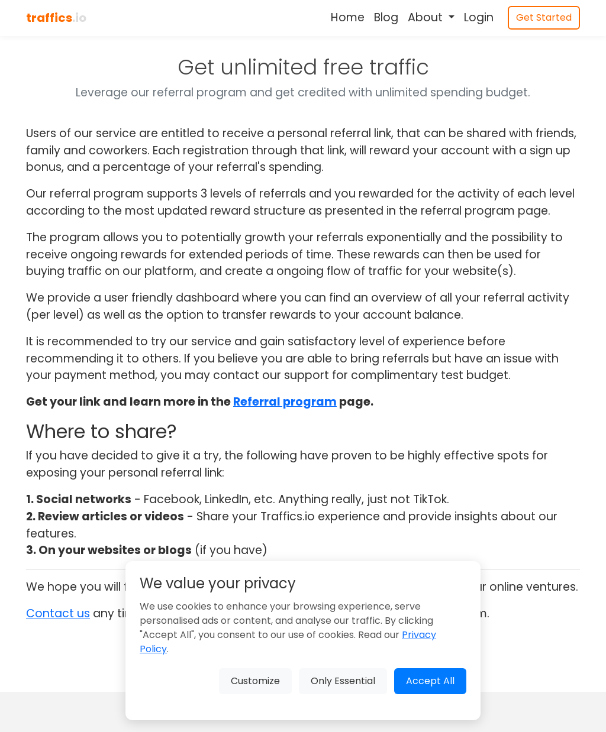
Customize (255, 681)
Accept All (430, 681)
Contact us (58, 613)
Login (479, 17)
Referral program (285, 402)
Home (348, 17)
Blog (386, 17)
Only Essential (343, 681)
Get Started (544, 17)
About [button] (427, 17)
